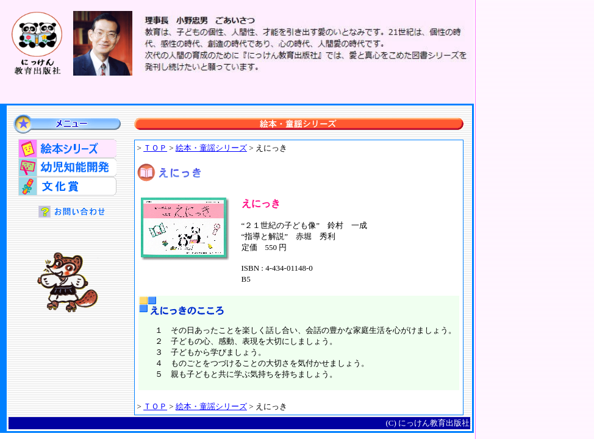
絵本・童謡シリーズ (211, 147)
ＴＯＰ (155, 147)
